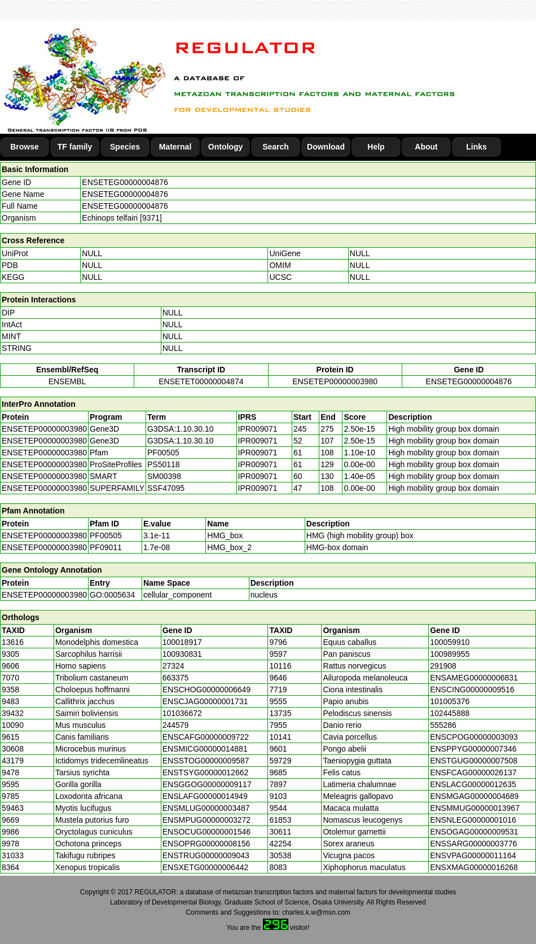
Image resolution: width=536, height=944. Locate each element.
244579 (175, 725)
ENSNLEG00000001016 (473, 819)
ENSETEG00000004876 (125, 182)
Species (125, 146)
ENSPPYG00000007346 (473, 748)
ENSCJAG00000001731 (205, 701)
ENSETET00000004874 (201, 381)
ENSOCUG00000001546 (206, 831)
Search (275, 146)
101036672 (182, 713)
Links (476, 146)
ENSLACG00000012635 (473, 784)
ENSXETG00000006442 (205, 867)
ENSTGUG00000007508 (473, 760)
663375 (175, 677)
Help (375, 146)
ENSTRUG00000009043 (205, 855)
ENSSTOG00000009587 (205, 760)
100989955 (449, 653)
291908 (443, 665)
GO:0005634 (112, 594)
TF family (75, 146)
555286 (443, 725)
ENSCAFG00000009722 (205, 736)
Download (326, 146)
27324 (173, 665)
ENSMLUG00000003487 (206, 808)
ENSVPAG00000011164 (473, 855)
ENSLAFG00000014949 (205, 796)
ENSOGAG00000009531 (474, 831)
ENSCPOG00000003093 (474, 736)
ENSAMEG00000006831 (474, 677)
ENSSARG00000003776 (473, 843)
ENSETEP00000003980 (334, 381)
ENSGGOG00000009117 (207, 784)
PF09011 (106, 547)
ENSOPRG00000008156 (206, 843)
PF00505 (106, 535)
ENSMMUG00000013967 (475, 808)
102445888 (449, 713)
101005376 (449, 701)
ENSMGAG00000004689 (474, 796)
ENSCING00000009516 (472, 689)
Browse (24, 146)
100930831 (182, 653)
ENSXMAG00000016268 (474, 867)
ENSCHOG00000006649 (206, 689)
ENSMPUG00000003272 (206, 819)
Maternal (175, 146)
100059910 (449, 642)
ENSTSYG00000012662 (205, 772)
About (426, 146)
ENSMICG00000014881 (205, 748)
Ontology (225, 146)
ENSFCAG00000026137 (473, 772)
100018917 (182, 642)
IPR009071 (258, 428)
